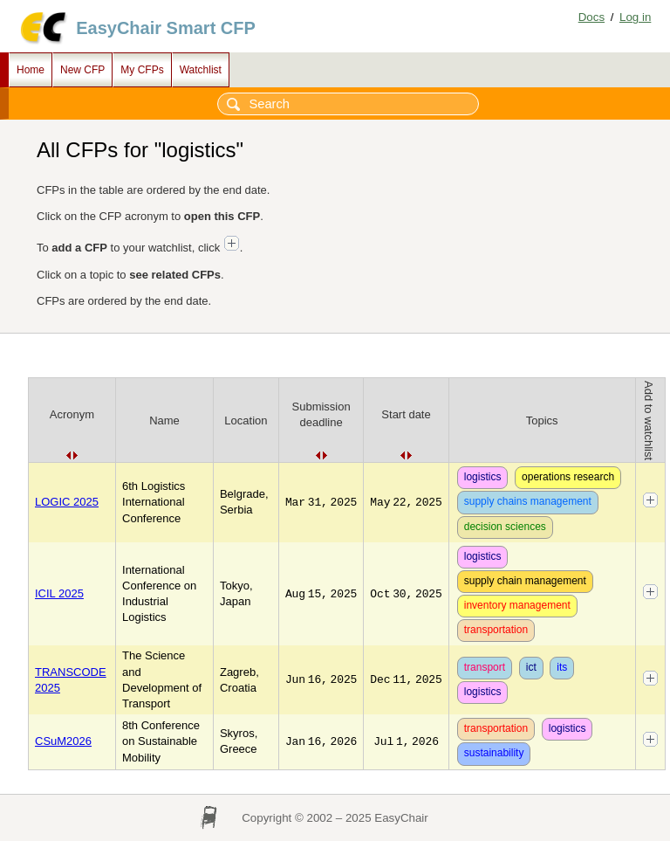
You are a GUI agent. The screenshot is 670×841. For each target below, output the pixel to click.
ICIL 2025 (59, 593)
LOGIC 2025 (67, 501)
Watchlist (201, 70)
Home (30, 70)
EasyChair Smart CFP (166, 28)
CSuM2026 (63, 741)
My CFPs (141, 70)
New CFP (82, 70)
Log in (635, 17)
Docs (591, 17)
